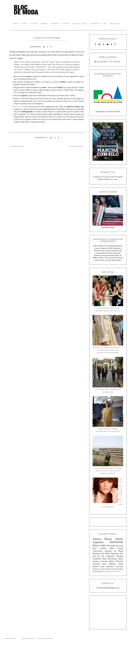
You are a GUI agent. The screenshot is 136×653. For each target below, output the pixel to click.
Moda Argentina (112, 553)
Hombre (44, 23)
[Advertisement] (108, 612)
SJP (107, 546)
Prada (120, 564)
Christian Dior (99, 564)
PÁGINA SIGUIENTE (76, 146)
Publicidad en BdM (44, 638)
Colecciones (98, 551)
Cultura (34, 23)
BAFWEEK (116, 542)
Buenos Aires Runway (103, 566)
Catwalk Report (107, 561)
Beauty (108, 538)
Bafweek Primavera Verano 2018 (111, 571)
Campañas (110, 556)
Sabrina (49, 55)
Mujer (24, 23)
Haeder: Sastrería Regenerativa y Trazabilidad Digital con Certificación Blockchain (108, 350)
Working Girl (98, 553)
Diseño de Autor (116, 546)
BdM (105, 23)
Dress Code (99, 545)
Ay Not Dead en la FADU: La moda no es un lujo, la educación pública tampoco (108, 471)
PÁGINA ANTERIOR (17, 146)
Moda (15, 23)
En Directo (95, 23)
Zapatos (66, 23)
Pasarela (55, 23)
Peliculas (119, 561)
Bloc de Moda (10, 638)
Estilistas (112, 564)
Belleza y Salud (80, 23)
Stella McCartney (109, 559)
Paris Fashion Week (103, 548)
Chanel (120, 548)
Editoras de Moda (114, 551)
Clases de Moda (27, 638)
